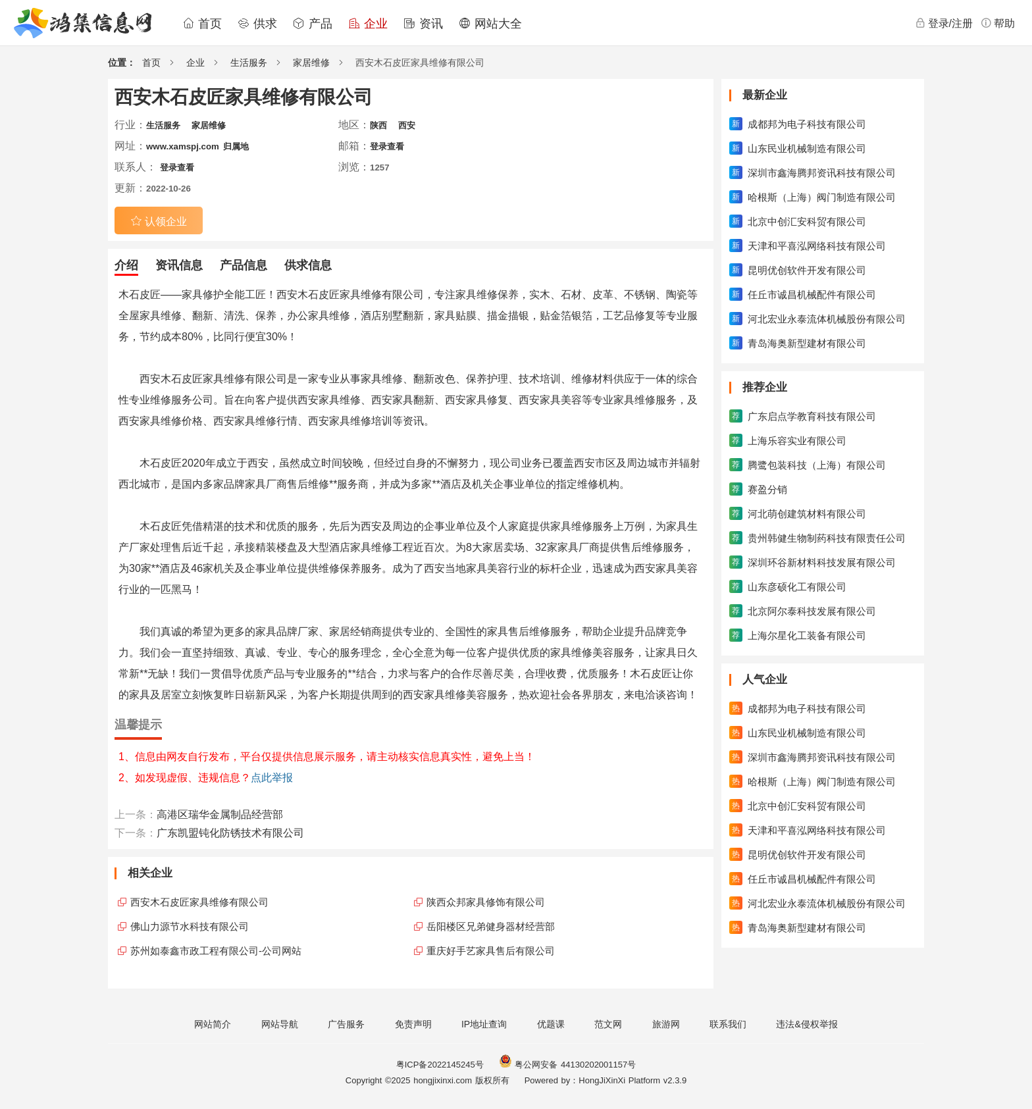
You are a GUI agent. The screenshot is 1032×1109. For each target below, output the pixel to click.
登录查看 (387, 146)
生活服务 (248, 62)
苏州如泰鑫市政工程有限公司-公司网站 (215, 950)
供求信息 (308, 265)
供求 (257, 23)
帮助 (998, 23)
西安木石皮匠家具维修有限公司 (199, 902)
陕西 (378, 125)
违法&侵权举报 (806, 1024)
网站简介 (212, 1024)
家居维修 (311, 62)
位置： (122, 62)
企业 (368, 23)
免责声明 (413, 1024)
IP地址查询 (484, 1024)
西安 (406, 125)
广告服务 (346, 1024)
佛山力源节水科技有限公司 (189, 926)
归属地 (236, 146)
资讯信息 (179, 265)
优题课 (551, 1024)
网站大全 (490, 23)
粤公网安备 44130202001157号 (567, 1065)
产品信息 (243, 265)
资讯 (423, 23)
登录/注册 (944, 23)
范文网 (608, 1024)
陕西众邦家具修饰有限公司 (485, 902)
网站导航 (279, 1024)
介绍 (126, 265)
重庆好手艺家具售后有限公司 (490, 950)
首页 (202, 23)
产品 (312, 23)
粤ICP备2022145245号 (440, 1065)
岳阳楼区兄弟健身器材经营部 (490, 926)
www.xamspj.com (182, 146)
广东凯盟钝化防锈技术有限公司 (230, 832)
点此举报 (272, 777)
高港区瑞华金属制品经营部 (220, 814)
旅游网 (666, 1024)
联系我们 (728, 1024)
